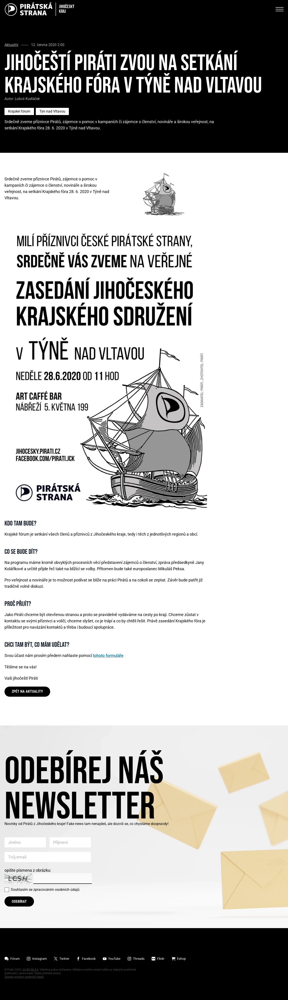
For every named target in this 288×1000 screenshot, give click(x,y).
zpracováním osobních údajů (56, 889)
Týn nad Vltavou (52, 111)
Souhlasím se (45, 889)
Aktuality (11, 45)
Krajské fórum (19, 111)
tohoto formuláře (108, 655)
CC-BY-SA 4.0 (30, 969)
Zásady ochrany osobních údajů (24, 976)
